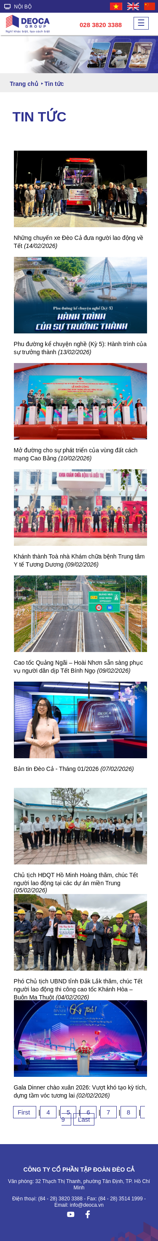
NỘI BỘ (18, 7)
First (25, 1112)
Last (84, 1119)
